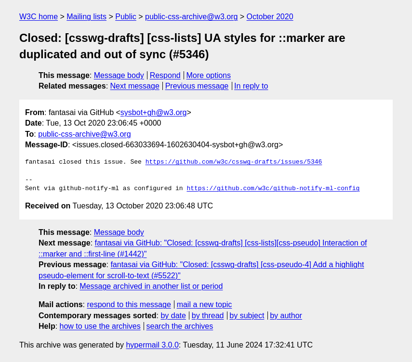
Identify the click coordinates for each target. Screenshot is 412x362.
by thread (208, 315)
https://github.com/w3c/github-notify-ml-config (272, 188)
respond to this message (129, 304)
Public (125, 17)
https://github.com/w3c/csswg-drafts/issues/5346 (234, 162)
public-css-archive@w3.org (191, 17)
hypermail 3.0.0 (152, 345)
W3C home (38, 17)
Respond (165, 75)
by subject (246, 315)
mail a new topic (204, 304)
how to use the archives (100, 326)
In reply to (251, 86)
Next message (134, 86)
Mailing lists (86, 17)
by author (286, 315)
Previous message (197, 86)
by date (173, 315)
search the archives (179, 326)
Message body (119, 75)
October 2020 (270, 17)
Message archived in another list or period (151, 286)
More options (208, 75)
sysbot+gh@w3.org (153, 112)
